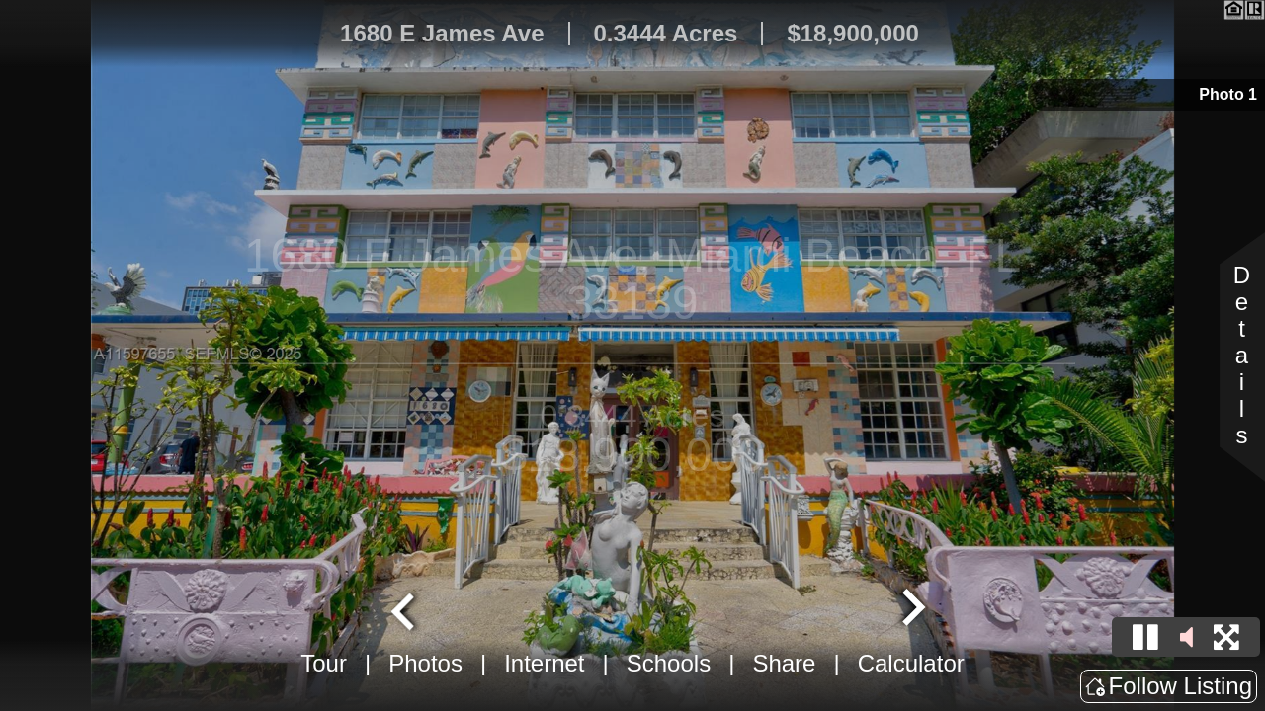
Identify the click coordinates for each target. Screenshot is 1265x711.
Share (783, 663)
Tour (323, 663)
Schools (669, 663)
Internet (544, 663)
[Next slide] (911, 609)
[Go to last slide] (405, 609)
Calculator (911, 663)
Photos (425, 663)
